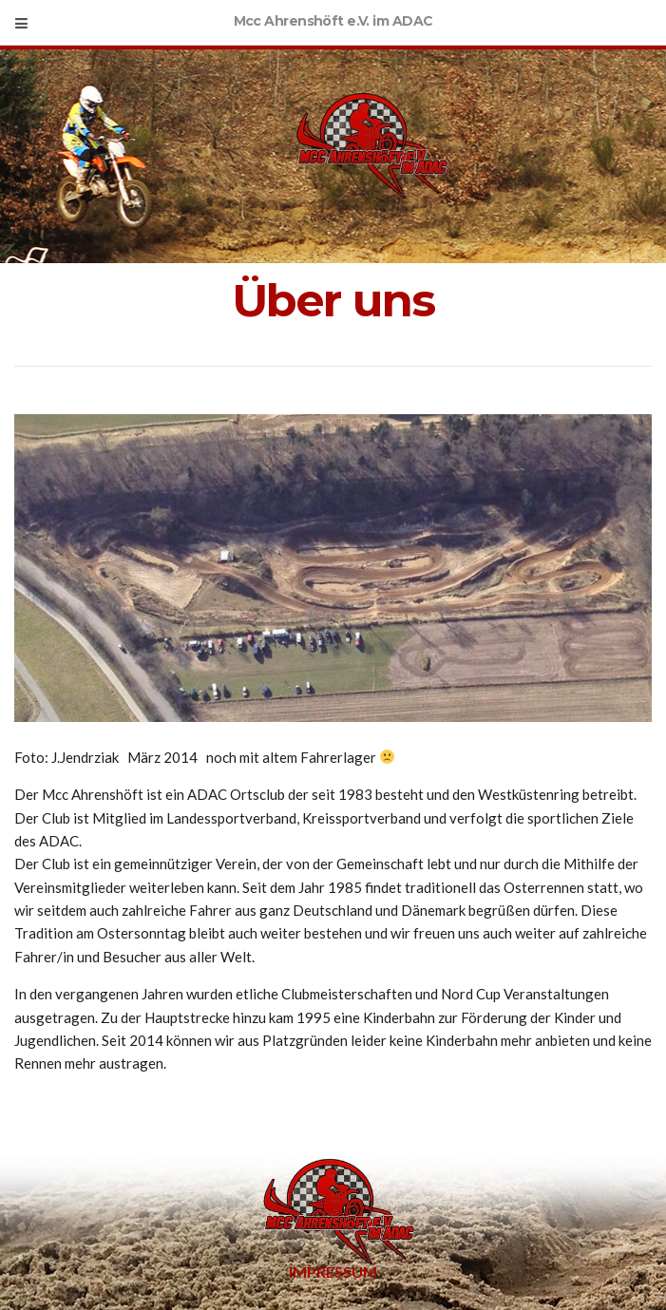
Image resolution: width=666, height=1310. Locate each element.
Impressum (333, 1272)
